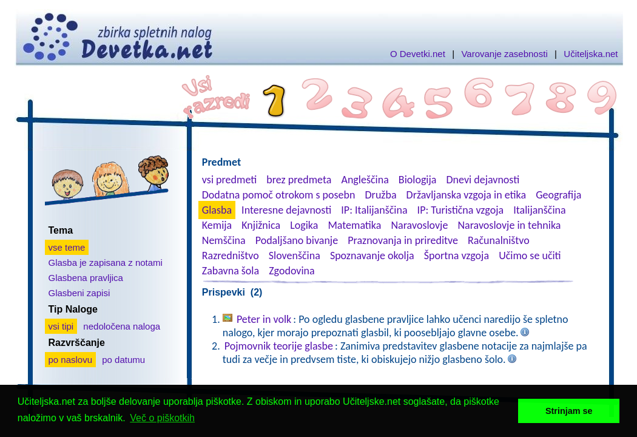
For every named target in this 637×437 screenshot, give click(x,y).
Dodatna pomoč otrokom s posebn (279, 195)
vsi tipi (61, 326)
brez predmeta (298, 179)
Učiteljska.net (591, 54)
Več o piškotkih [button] (162, 418)
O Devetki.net (417, 54)
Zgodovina (291, 270)
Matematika (354, 225)
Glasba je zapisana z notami (106, 262)
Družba (381, 195)
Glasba (217, 210)
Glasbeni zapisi (79, 293)
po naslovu (71, 359)
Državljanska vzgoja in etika (466, 195)
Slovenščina (294, 255)
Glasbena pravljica (86, 278)
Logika (304, 225)
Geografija (558, 195)
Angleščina (364, 179)
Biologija (418, 179)
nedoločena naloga (121, 326)
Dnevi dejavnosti (483, 179)
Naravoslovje (419, 225)
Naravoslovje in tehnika (509, 225)
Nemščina (224, 240)
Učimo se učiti (530, 255)
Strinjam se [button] (569, 411)
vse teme (67, 247)
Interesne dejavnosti (286, 210)
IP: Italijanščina (374, 210)
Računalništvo (499, 240)
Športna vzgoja (456, 255)
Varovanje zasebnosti (504, 54)
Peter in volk (264, 319)
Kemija (217, 225)
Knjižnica (260, 225)
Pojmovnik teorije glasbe (278, 346)
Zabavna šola (230, 270)
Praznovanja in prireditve (403, 240)
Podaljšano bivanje (296, 240)
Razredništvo (230, 255)
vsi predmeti (229, 179)
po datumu (123, 359)
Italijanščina (539, 210)
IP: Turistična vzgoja (460, 210)
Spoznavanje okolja (372, 255)
